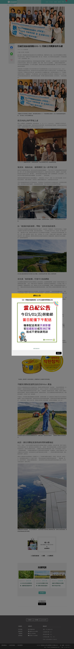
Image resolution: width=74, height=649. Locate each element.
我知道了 (58, 353)
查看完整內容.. (36, 348)
